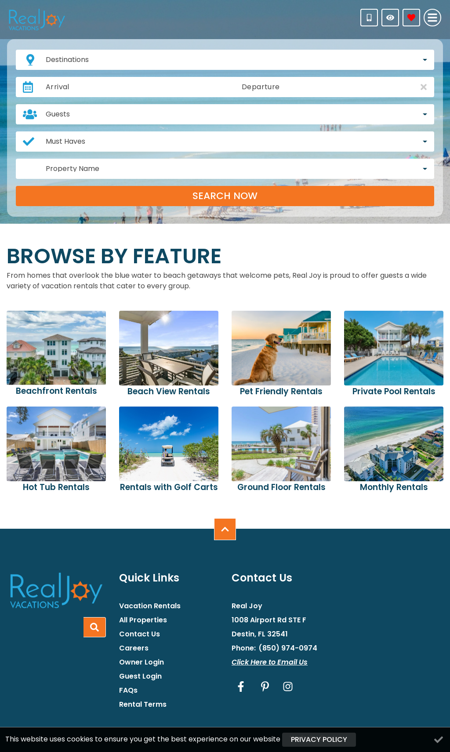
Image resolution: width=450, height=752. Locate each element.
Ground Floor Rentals (281, 487)
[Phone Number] (369, 17)
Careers (134, 648)
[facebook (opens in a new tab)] (242, 686)
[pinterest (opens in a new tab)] (265, 686)
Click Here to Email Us (270, 662)
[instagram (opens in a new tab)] (287, 686)
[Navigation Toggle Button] (432, 17)
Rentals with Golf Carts (169, 487)
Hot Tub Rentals (56, 487)
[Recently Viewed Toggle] (390, 17)
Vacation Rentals (150, 606)
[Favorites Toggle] (411, 17)
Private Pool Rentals (393, 391)
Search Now (225, 196)
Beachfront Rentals (56, 391)
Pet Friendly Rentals (281, 391)
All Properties (143, 620)
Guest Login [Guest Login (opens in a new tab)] (140, 676)
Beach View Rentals (168, 391)
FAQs (128, 690)
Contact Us (139, 634)
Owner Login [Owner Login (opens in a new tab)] (141, 662)
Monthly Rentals (394, 487)
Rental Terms (143, 704)
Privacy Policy (319, 739)
